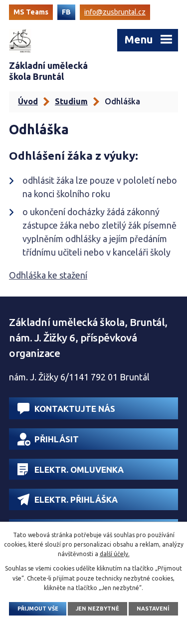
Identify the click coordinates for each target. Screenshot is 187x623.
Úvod (28, 101)
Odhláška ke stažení (48, 275)
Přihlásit (48, 439)
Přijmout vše (37, 609)
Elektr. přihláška (67, 499)
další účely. (115, 554)
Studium (71, 101)
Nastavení (153, 609)
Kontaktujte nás (66, 408)
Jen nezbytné (97, 609)
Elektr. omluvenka (70, 469)
